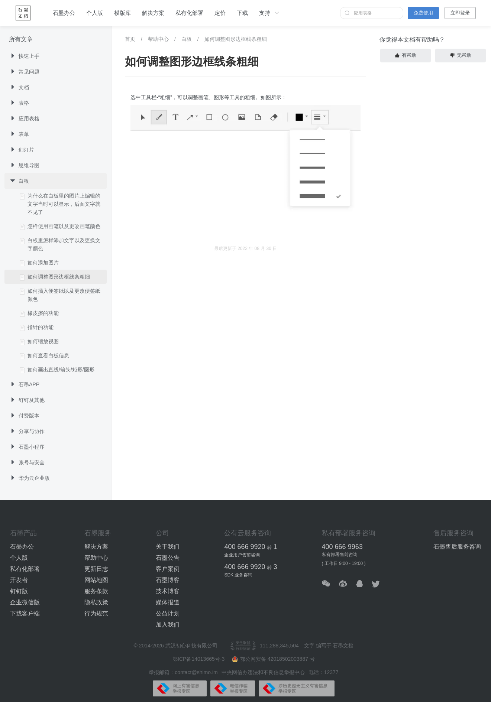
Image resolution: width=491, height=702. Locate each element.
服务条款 (96, 591)
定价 (220, 13)
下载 (242, 13)
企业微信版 (25, 602)
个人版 (94, 13)
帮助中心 (158, 39)
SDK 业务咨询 (238, 575)
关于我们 (168, 546)
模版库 (122, 13)
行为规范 (96, 613)
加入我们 (168, 624)
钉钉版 (19, 591)
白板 (186, 39)
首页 (130, 39)
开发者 (19, 580)
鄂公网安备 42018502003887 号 (273, 659)
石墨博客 (168, 580)
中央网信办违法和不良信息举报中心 (263, 672)
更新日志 (96, 569)
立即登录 (460, 13)
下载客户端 (25, 613)
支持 (270, 13)
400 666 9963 (342, 546)
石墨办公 (64, 13)
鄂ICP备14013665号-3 (199, 659)
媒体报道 (168, 602)
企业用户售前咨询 (242, 555)
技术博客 (168, 591)
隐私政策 (96, 602)
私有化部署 (189, 13)
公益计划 (168, 613)
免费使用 (423, 13)
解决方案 (153, 13)
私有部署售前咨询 (340, 554)
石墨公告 (168, 558)
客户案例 (168, 569)
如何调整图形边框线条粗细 (235, 39)
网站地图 (96, 580)
